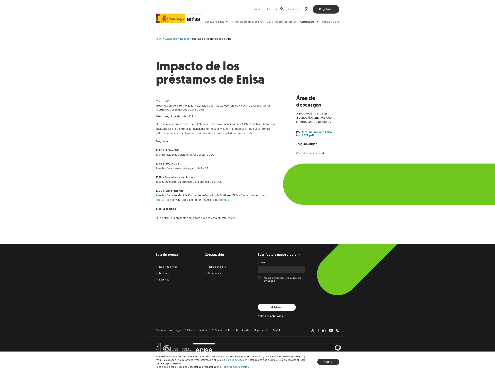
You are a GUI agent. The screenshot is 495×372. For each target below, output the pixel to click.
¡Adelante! (277, 307)
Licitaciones (214, 273)
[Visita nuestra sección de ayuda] (258, 9)
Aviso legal (175, 330)
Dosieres (164, 273)
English (277, 330)
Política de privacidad (196, 330)
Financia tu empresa (245, 21)
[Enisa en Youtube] (331, 330)
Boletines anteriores (270, 316)
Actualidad (307, 21)
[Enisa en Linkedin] (323, 330)
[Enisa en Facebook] (318, 330)
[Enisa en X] (312, 330)
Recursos (164, 279)
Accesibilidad (243, 330)
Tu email (261, 262)
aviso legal (279, 278)
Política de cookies (236, 359)
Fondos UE (329, 21)
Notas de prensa (168, 266)
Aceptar (328, 361)
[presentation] (283, 293)
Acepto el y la (282, 279)
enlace (231, 218)
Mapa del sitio (262, 330)
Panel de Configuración (236, 366)
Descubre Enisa (215, 21)
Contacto (161, 330)
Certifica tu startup (279, 21)
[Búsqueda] (275, 9)
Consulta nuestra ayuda (310, 153)
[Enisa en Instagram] (337, 330)
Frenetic (224, 199)
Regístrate (326, 9)
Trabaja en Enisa (217, 266)
